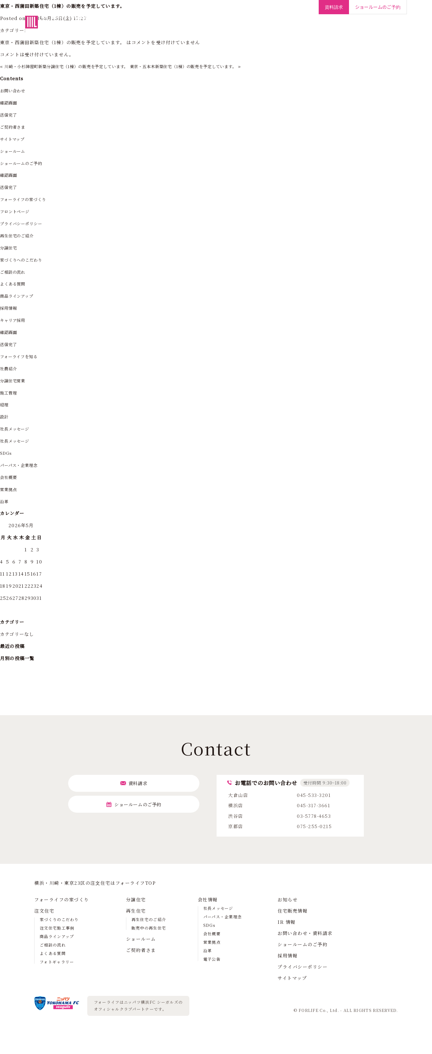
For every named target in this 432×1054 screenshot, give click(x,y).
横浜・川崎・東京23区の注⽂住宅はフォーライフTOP (95, 883)
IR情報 (356, 27)
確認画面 (10, 102)
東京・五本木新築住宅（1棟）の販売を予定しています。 (213, 66)
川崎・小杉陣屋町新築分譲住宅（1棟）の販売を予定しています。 (77, 66)
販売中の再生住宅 (148, 928)
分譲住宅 (204, 27)
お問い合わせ (14, 90)
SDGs (7, 453)
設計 (5, 416)
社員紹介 (10, 368)
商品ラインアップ (19, 295)
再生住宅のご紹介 (19, 235)
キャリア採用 (14, 320)
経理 (5, 404)
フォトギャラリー (57, 962)
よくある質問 (14, 283)
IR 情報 (286, 922)
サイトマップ (14, 139)
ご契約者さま (299, 27)
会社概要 (10, 477)
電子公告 (212, 959)
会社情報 (331, 27)
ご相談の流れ (14, 272)
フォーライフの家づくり (133, 27)
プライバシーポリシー (24, 223)
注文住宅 (177, 27)
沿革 (5, 501)
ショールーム (263, 27)
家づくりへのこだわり (24, 259)
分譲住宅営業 (14, 380)
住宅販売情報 (292, 910)
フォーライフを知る (22, 356)
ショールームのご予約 (24, 163)
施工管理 (10, 392)
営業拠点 (10, 489)
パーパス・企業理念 (22, 465)
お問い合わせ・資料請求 (305, 933)
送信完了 (10, 114)
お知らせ (287, 899)
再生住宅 (231, 27)
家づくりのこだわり (59, 919)
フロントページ (17, 211)
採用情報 (381, 27)
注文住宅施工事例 (57, 928)
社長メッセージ (17, 428)
